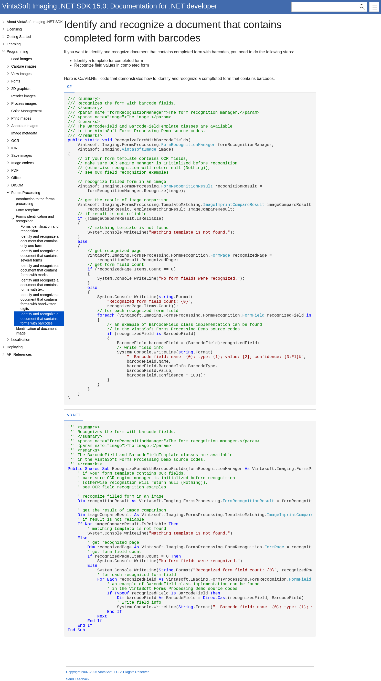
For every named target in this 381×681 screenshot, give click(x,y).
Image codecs (22, 163)
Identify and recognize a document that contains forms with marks (39, 270)
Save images (21, 155)
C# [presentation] (69, 87)
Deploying (15, 347)
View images (21, 74)
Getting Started (19, 37)
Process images (24, 103)
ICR (14, 148)
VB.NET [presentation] (73, 415)
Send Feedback (77, 679)
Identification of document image (36, 331)
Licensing (14, 29)
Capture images (24, 66)
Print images (21, 118)
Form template (27, 210)
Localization (20, 340)
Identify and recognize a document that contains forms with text (39, 284)
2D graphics (20, 89)
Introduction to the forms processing (35, 201)
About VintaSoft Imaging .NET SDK (35, 22)
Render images (23, 96)
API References (19, 354)
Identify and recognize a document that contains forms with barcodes (39, 318)
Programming (17, 51)
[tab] (69, 87)
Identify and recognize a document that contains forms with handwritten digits (39, 302)
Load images (21, 59)
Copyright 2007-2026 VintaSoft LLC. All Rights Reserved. (108, 672)
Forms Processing (25, 193)
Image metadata (24, 133)
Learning (14, 44)
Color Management (26, 111)
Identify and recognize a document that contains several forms (39, 255)
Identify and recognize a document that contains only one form (39, 241)
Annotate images (24, 126)
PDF (14, 170)
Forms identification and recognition (35, 218)
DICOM (17, 185)
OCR (15, 141)
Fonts (15, 81)
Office (15, 178)
